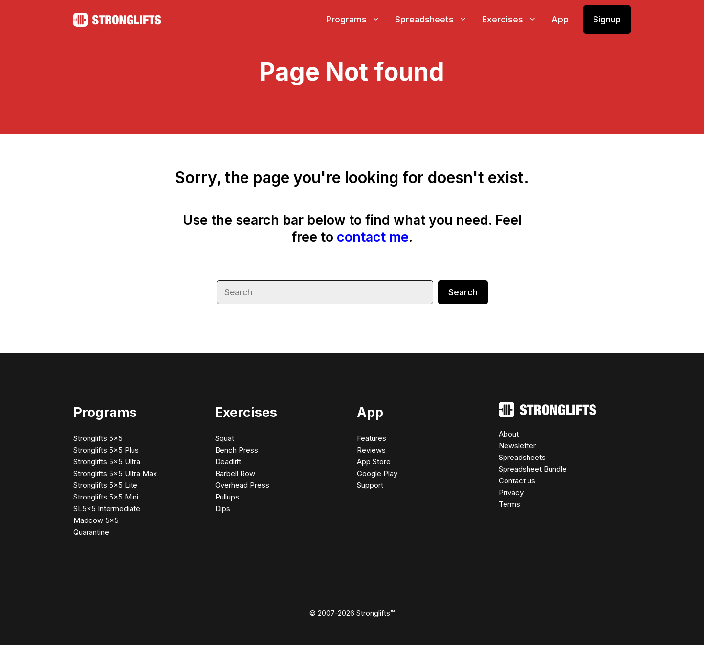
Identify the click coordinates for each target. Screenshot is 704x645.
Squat (224, 438)
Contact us (517, 480)
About (509, 433)
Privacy (511, 492)
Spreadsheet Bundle (533, 469)
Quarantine (91, 532)
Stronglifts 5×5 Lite (105, 485)
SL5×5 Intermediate (106, 508)
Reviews (371, 450)
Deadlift (228, 461)
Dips (222, 508)
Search (463, 292)
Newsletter (517, 445)
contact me (373, 237)
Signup (607, 19)
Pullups (227, 496)
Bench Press (236, 450)
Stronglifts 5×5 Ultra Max (115, 473)
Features (371, 438)
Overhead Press (242, 485)
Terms (509, 504)
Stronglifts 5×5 (98, 438)
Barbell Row (235, 473)
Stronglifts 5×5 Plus (106, 450)
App (560, 19)
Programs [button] (357, 19)
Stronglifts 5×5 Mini (105, 496)
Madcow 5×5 (96, 520)
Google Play (377, 473)
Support (370, 485)
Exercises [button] (513, 19)
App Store (374, 461)
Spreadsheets (522, 457)
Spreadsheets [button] (435, 19)
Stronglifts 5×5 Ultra (106, 461)
